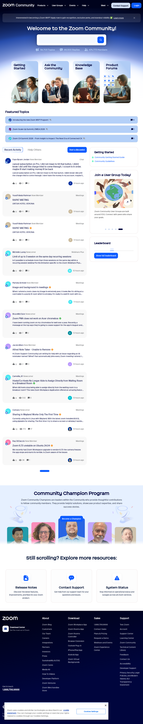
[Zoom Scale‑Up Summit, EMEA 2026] (30, 129)
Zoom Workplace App (77, 624)
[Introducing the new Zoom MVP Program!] (32, 120)
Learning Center (127, 638)
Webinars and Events (103, 642)
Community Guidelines (105, 161)
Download (73, 618)
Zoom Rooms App (76, 629)
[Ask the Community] (55, 82)
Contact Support (120, 6)
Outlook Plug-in (74, 645)
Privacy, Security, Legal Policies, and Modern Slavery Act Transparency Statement (129, 678)
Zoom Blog (47, 624)
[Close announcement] (134, 18)
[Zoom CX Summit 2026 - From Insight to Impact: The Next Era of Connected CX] (49, 139)
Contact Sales (100, 629)
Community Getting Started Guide (110, 157)
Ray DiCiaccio (18, 441)
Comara (16, 410)
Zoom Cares (47, 665)
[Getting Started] (24, 82)
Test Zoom (124, 624)
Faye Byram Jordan (20, 159)
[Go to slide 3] (112, 229)
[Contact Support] (71, 586)
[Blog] (4, 706)
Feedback (124, 654)
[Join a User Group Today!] (113, 200)
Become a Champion (71, 519)
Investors (46, 651)
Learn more (119, 18)
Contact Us (125, 659)
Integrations (47, 642)
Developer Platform (50, 678)
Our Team (46, 633)
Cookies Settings (91, 711)
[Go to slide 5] (120, 229)
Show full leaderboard (106, 256)
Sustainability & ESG (51, 660)
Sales (97, 618)
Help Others (34, 149)
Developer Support (128, 668)
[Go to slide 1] (105, 229)
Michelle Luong (19, 252)
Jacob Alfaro (17, 345)
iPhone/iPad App (75, 650)
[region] (56, 711)
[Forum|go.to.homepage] (18, 5)
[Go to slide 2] (109, 229)
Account (123, 629)
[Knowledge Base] (86, 82)
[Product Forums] (117, 82)
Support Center (126, 633)
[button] (77, 150)
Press (44, 656)
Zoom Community (128, 642)
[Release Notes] (26, 586)
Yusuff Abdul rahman (21, 195)
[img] (134, 18)
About (45, 618)
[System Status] (117, 586)
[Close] (105, 705)
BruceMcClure (18, 314)
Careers (45, 638)
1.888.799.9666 (10, 689)
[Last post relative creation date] (79, 183)
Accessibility (125, 663)
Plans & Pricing (100, 633)
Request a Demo (101, 638)
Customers (47, 629)
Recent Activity (12, 149)
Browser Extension (76, 641)
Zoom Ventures (49, 683)
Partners (46, 647)
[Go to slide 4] (116, 229)
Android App (73, 654)
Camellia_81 (17, 376)
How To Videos (48, 674)
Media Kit (46, 669)
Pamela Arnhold (19, 283)
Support (124, 618)
